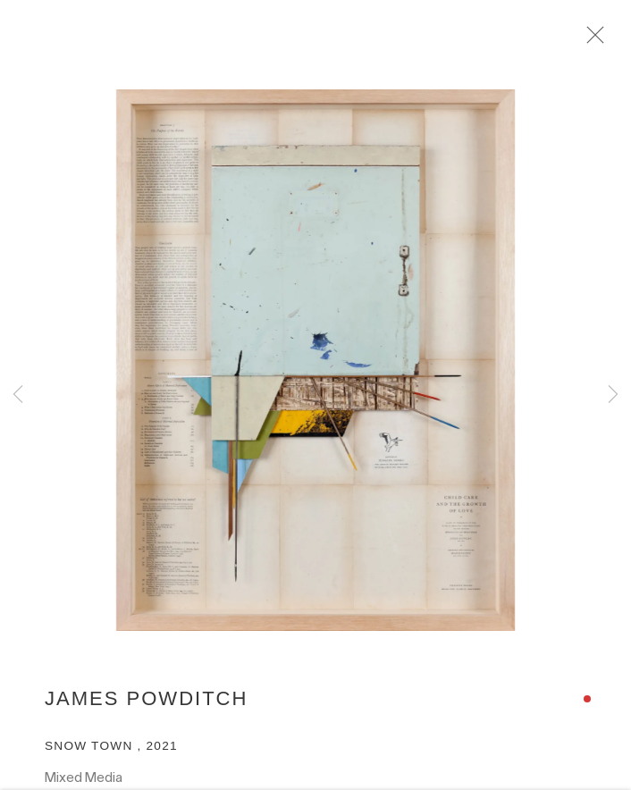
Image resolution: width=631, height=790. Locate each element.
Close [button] (597, 40)
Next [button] (613, 395)
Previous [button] (18, 395)
